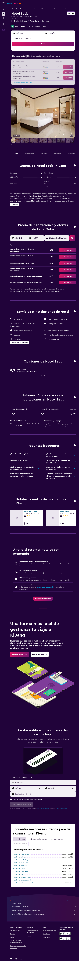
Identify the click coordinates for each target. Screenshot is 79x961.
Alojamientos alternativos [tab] (38, 839)
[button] (3, 3)
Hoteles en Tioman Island (21, 863)
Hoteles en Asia (27, 9)
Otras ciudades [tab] (19, 839)
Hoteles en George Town (21, 877)
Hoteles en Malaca (19, 857)
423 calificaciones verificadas (35, 26)
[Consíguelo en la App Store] (65, 938)
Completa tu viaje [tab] (20, 844)
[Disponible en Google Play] (65, 933)
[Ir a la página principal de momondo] (14, 3)
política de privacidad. (62, 808)
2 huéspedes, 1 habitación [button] (22, 38)
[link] (43, 599)
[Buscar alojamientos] (3, 14)
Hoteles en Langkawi (20, 865)
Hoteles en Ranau (19, 868)
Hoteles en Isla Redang (20, 860)
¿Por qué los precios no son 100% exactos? (44, 914)
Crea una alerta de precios (45, 587)
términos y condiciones (43, 808)
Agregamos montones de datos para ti (44, 910)
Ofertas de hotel (16, 9)
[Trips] (3, 24)
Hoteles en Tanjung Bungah (22, 880)
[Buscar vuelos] (3, 9)
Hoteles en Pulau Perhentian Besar (24, 883)
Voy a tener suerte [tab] (57, 839)
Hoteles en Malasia (39, 9)
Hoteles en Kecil (18, 874)
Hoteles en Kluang (52, 9)
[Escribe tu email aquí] (45, 794)
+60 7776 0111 (16, 23)
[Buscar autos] (3, 18)
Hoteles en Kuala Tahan (20, 871)
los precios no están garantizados (59, 900)
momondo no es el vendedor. (44, 907)
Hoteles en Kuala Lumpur (21, 854)
